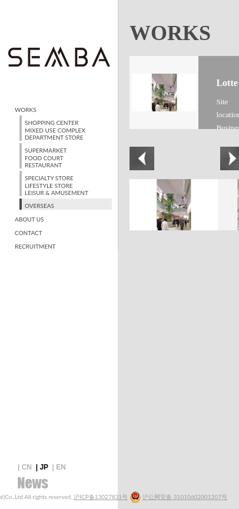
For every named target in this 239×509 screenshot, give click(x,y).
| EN (59, 467)
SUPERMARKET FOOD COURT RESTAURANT (46, 157)
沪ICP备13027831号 (101, 496)
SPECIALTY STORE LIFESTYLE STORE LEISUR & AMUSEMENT (56, 185)
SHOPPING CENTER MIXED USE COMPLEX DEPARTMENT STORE (55, 130)
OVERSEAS (39, 205)
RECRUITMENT (35, 246)
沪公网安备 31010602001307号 (184, 496)
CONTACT (28, 232)
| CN (25, 467)
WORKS (25, 109)
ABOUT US (29, 219)
